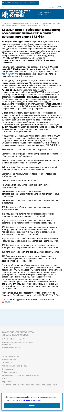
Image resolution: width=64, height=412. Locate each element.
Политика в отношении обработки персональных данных (29, 385)
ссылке (8, 302)
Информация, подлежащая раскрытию (20, 375)
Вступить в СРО (55, 7)
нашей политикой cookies (30, 400)
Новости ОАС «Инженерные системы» (15, 23)
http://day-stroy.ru (10, 74)
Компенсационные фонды (15, 366)
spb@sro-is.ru (43, 15)
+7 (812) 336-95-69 (44, 13)
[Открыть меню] (59, 14)
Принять (32, 406)
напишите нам (6, 344)
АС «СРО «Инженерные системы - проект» (20, 2)
